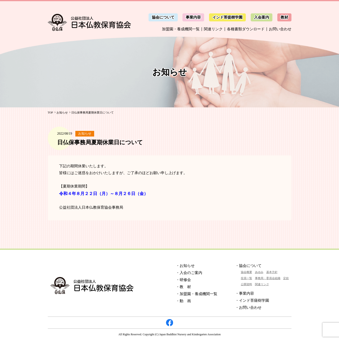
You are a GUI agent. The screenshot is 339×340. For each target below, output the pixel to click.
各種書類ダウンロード (246, 29)
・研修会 (183, 280)
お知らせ (62, 112)
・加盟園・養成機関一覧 (196, 294)
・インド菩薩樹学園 (252, 300)
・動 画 (183, 301)
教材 (284, 17)
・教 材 (183, 287)
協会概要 (246, 272)
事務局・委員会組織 (267, 278)
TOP (50, 112)
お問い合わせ (280, 29)
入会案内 (261, 17)
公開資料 (246, 284)
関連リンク (213, 29)
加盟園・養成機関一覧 (181, 29)
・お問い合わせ (248, 307)
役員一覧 (246, 278)
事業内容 (193, 17)
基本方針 (272, 272)
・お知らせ (185, 266)
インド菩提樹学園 (227, 17)
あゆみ (259, 272)
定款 (286, 278)
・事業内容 (244, 293)
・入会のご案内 (189, 273)
